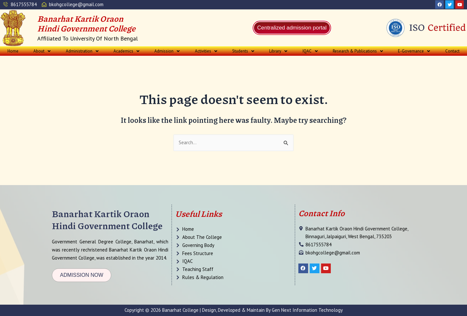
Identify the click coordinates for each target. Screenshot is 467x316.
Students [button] (243, 51)
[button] (42, 51)
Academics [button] (126, 51)
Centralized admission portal (292, 28)
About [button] (42, 51)
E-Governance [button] (414, 51)
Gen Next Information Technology (307, 310)
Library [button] (278, 51)
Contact (452, 51)
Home (12, 51)
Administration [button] (82, 51)
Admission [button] (167, 51)
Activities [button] (206, 51)
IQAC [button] (310, 51)
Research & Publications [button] (358, 51)
